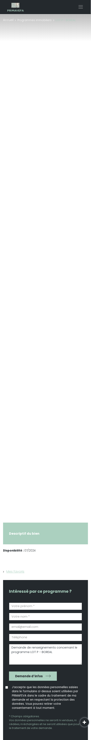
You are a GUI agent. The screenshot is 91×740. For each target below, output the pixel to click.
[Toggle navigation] (80, 7)
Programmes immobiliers (34, 20)
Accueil (8, 20)
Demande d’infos (29, 676)
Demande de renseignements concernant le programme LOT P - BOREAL (45, 654)
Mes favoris (15, 571)
